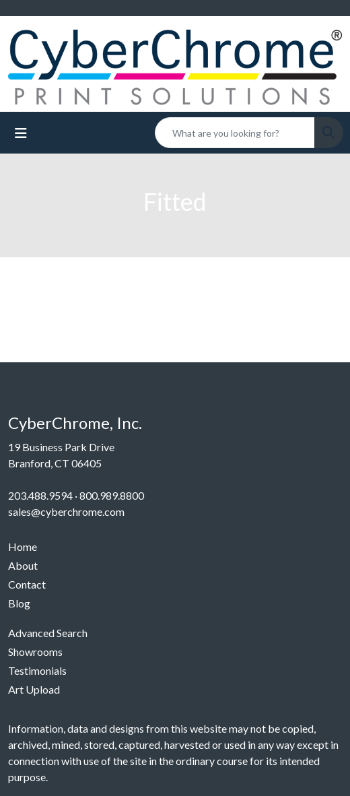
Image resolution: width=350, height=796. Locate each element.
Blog (19, 603)
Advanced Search (48, 632)
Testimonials (37, 670)
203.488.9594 (40, 495)
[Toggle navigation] (21, 133)
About (23, 565)
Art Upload (34, 689)
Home (22, 546)
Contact (27, 584)
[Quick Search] (235, 132)
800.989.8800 (111, 495)
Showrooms (35, 651)
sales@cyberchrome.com (66, 511)
